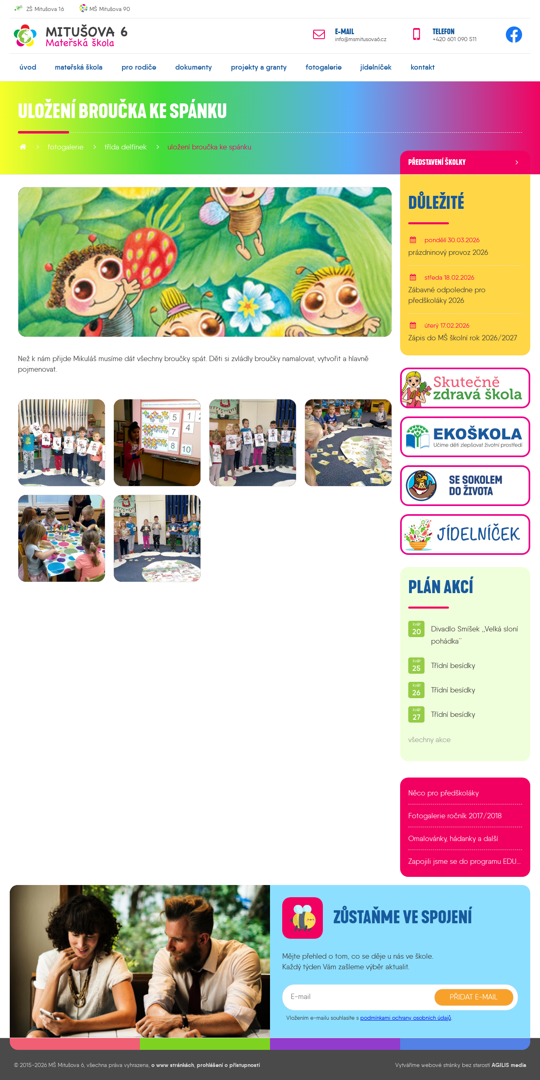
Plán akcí (440, 587)
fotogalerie (324, 67)
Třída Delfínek (126, 146)
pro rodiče (139, 67)
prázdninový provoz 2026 (448, 252)
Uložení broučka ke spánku (209, 146)
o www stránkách (172, 1065)
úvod (28, 67)
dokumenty (193, 67)
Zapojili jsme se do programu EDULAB (465, 861)
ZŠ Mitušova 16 (45, 9)
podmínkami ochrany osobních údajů (405, 1017)
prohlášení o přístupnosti (228, 1065)
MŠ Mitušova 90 (109, 9)
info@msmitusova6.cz (360, 39)
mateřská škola (78, 67)
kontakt (423, 67)
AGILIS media (509, 1065)
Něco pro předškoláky (443, 793)
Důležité (436, 203)
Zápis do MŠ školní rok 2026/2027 (462, 337)
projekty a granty (259, 67)
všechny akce (429, 739)
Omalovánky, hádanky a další (453, 838)
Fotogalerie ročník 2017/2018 (455, 815)
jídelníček (376, 67)
